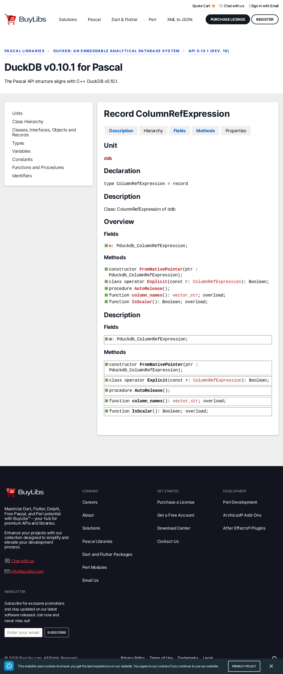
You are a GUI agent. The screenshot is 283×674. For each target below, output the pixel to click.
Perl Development (240, 493)
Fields (180, 130)
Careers (90, 493)
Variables (21, 151)
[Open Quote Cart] (213, 6)
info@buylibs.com (27, 562)
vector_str (185, 292)
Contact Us (168, 533)
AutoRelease (148, 285)
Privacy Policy (133, 649)
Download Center (173, 519)
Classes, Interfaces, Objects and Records (44, 132)
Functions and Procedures (38, 167)
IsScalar (142, 298)
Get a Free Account (176, 506)
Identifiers (22, 175)
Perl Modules (94, 559)
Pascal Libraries (24, 51)
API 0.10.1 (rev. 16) (208, 51)
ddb (108, 158)
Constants (22, 159)
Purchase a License (176, 493)
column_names (147, 292)
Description (121, 130)
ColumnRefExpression (217, 279)
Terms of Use (161, 649)
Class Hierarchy (27, 121)
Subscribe (56, 624)
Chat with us (234, 6)
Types (18, 143)
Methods (205, 130)
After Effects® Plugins (244, 519)
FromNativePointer (160, 268)
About (88, 506)
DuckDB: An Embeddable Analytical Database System (116, 51)
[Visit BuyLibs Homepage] (25, 19)
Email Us (90, 572)
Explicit (157, 279)
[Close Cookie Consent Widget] (271, 666)
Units (17, 113)
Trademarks (187, 649)
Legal (208, 649)
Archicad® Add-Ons (242, 506)
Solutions (91, 519)
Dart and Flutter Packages (107, 546)
